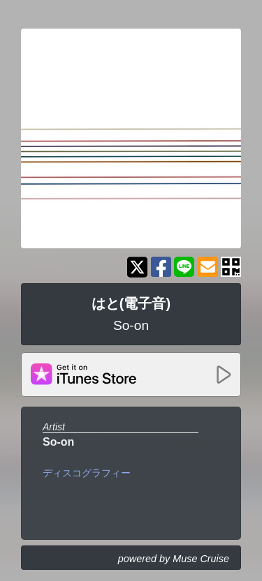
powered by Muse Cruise (173, 558)
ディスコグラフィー (87, 472)
